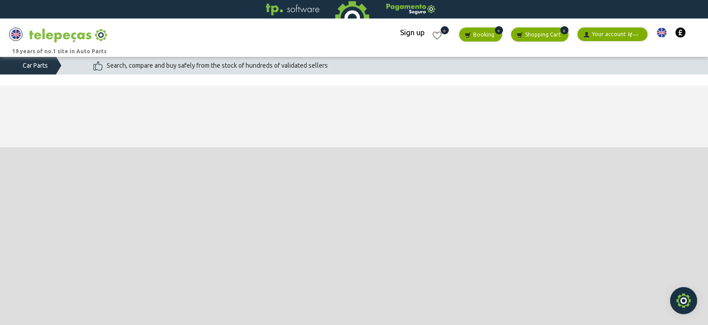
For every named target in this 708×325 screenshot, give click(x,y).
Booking (479, 35)
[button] (661, 32)
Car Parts (35, 65)
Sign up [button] (412, 32)
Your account (610, 34)
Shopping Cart (539, 35)
